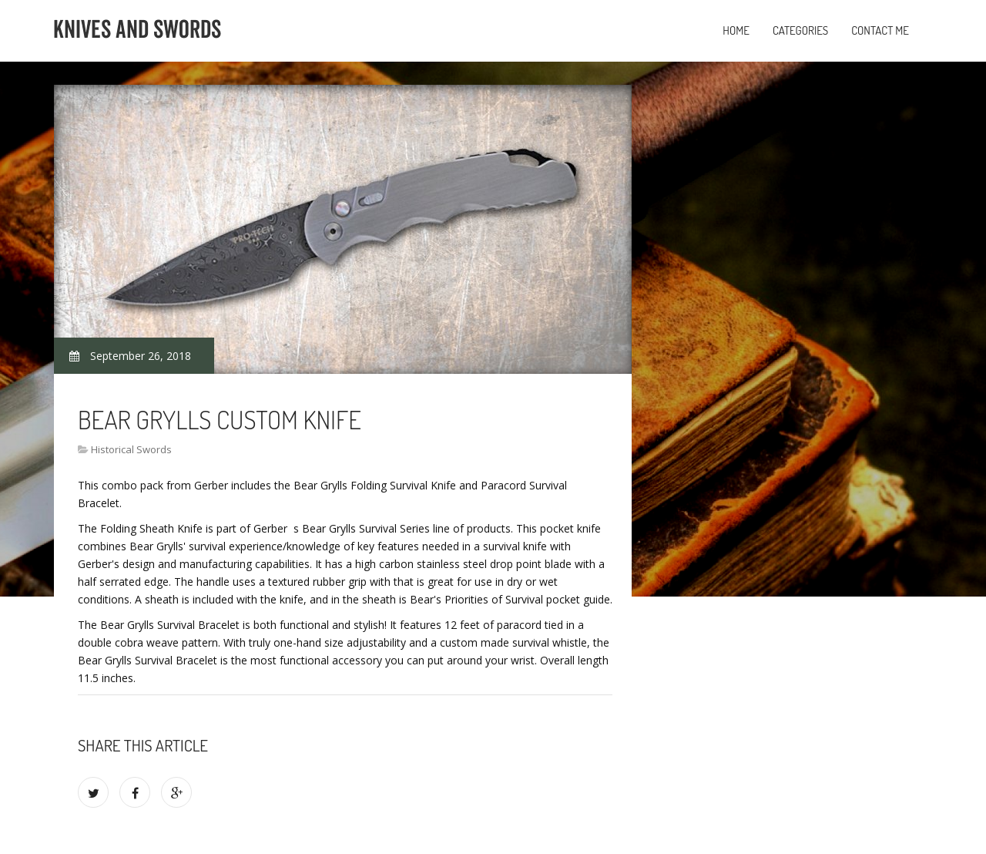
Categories (800, 30)
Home (736, 30)
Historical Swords (131, 449)
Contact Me (880, 30)
